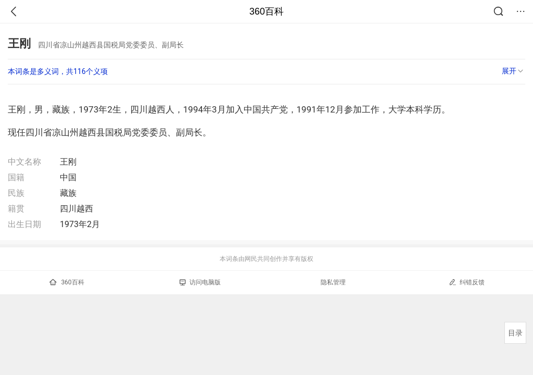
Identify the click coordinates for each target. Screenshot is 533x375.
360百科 (266, 11)
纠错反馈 (467, 282)
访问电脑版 (200, 282)
